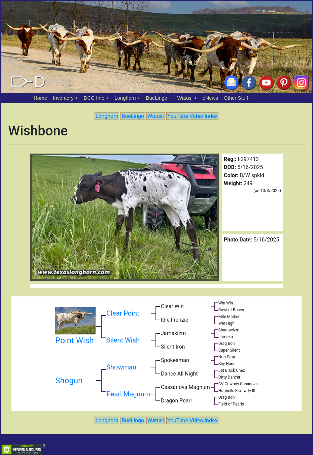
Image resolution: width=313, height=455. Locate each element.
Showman (121, 367)
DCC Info (94, 98)
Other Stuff (236, 98)
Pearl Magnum (128, 394)
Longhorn (125, 98)
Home (40, 98)
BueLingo (156, 98)
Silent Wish (123, 340)
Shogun (68, 380)
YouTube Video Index (192, 116)
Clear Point (122, 313)
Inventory (63, 98)
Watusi (185, 98)
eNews (210, 98)
